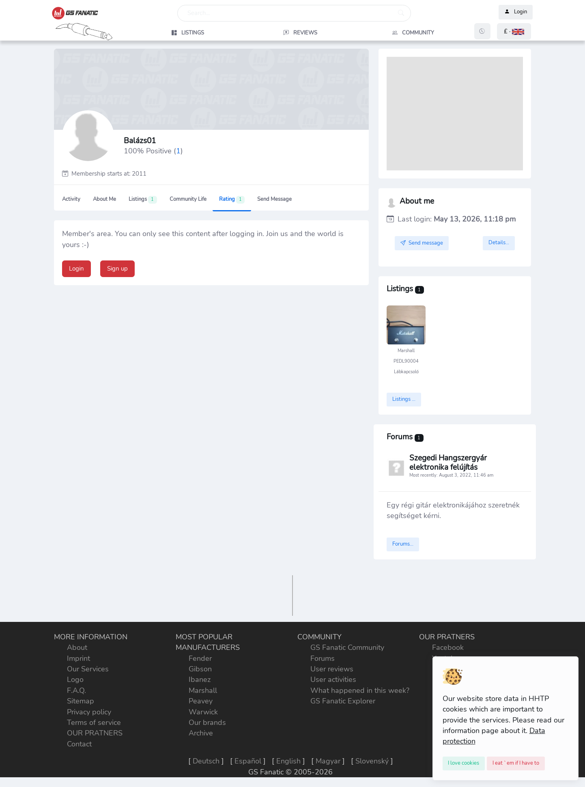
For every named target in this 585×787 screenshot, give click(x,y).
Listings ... (403, 399)
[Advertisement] (455, 113)
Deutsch (206, 761)
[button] (514, 31)
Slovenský (372, 761)
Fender (200, 658)
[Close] (464, 763)
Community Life (188, 199)
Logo (75, 679)
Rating (232, 200)
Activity (71, 199)
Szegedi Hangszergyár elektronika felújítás (448, 463)
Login (515, 12)
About (77, 647)
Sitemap (80, 701)
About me (104, 199)
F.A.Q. (76, 690)
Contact (79, 744)
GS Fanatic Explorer (342, 701)
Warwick (203, 712)
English (288, 761)
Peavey (201, 701)
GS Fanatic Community (347, 647)
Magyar (328, 761)
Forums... (402, 544)
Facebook (448, 647)
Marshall (203, 690)
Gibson (200, 669)
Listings (143, 200)
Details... (498, 242)
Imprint (78, 658)
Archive (201, 733)
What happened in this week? (359, 690)
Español (247, 761)
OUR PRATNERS (95, 733)
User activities (333, 679)
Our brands (207, 722)
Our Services (88, 669)
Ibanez (200, 679)
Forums (322, 658)
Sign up (117, 268)
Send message (274, 199)
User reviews (331, 669)
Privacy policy (89, 712)
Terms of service (94, 722)
